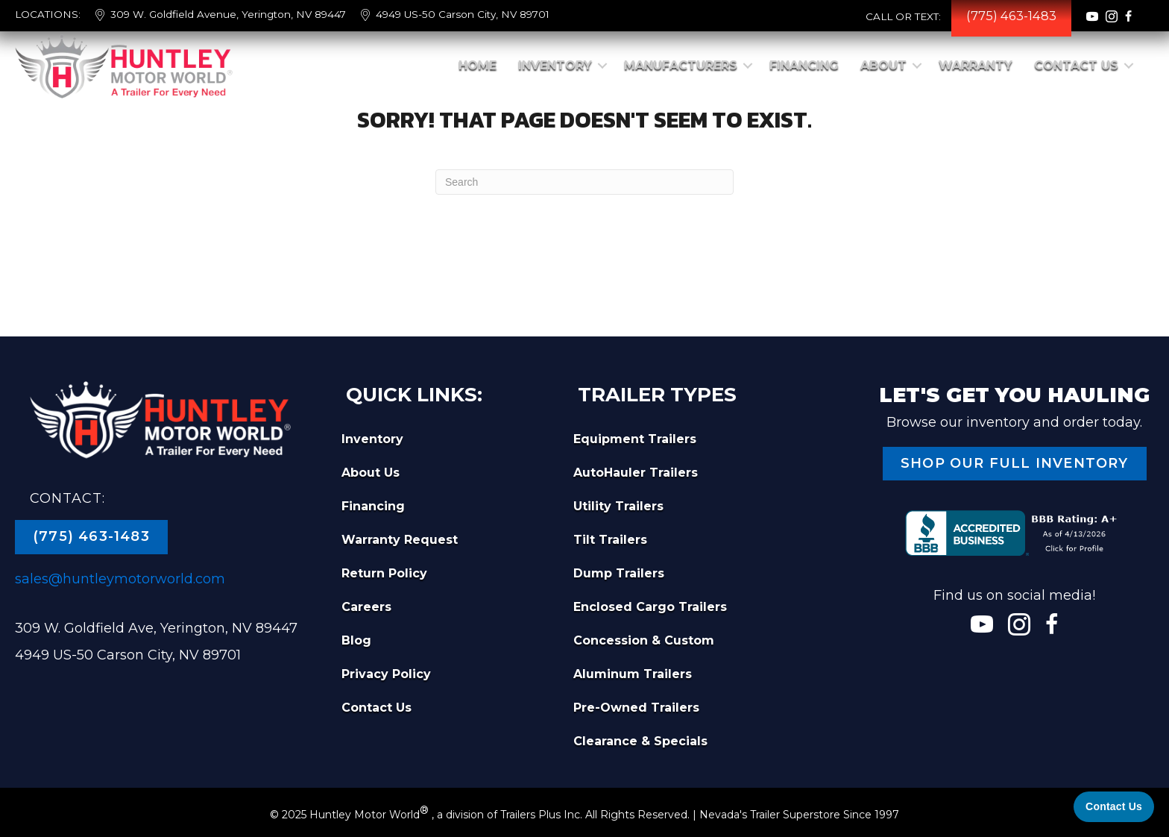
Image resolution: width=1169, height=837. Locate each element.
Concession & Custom (643, 640)
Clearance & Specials (640, 741)
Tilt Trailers (610, 540)
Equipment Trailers (634, 439)
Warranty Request (399, 540)
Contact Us (1076, 65)
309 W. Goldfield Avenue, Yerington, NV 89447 (228, 14)
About (883, 65)
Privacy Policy (386, 674)
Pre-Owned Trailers (636, 707)
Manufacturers (680, 65)
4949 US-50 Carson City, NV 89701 (462, 14)
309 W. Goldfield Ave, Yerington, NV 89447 (156, 628)
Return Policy (384, 573)
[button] (602, 65)
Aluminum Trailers (632, 674)
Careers (366, 607)
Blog (356, 640)
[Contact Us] (1114, 806)
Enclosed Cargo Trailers (650, 607)
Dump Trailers (618, 573)
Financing (804, 65)
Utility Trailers (618, 506)
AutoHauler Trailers (635, 472)
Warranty (975, 65)
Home (478, 65)
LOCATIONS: (48, 14)
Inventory (555, 65)
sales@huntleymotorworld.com (120, 579)
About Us (370, 472)
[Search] (584, 182)
